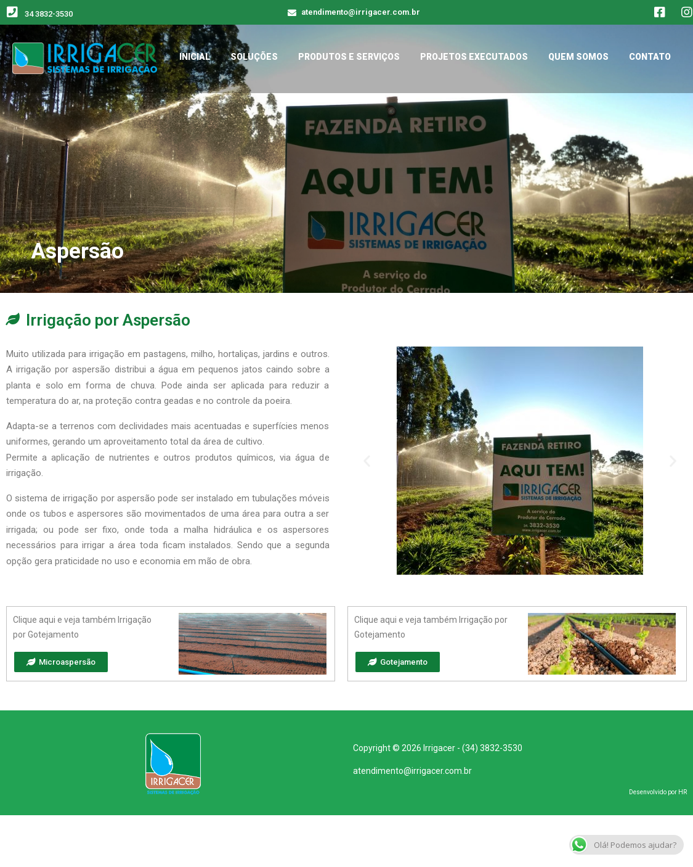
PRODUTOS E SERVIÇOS (349, 57)
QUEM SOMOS (578, 57)
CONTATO (650, 57)
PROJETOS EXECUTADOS (474, 57)
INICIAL (194, 57)
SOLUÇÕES (254, 57)
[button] (367, 460)
